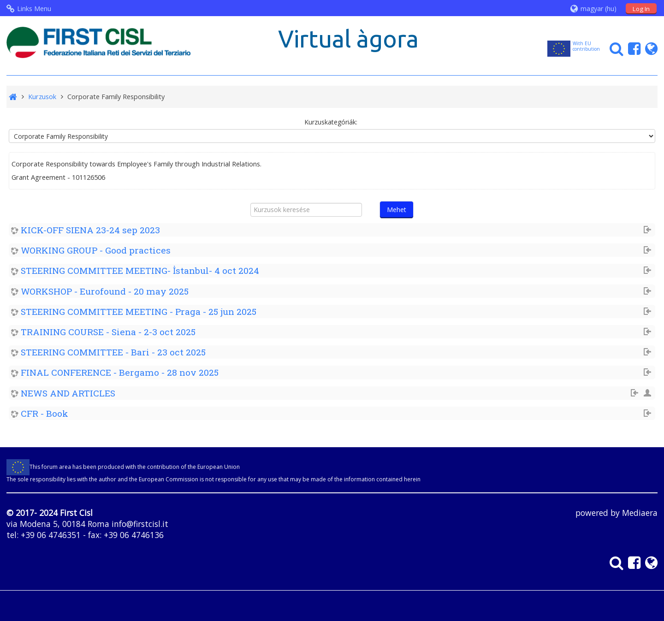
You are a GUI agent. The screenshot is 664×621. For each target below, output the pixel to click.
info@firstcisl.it (140, 523)
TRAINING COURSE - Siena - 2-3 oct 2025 (108, 331)
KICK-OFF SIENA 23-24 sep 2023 (90, 229)
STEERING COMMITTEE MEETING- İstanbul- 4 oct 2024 (140, 270)
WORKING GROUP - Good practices (96, 250)
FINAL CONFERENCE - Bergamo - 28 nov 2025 (120, 372)
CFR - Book (44, 413)
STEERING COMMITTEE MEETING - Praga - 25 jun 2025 (138, 311)
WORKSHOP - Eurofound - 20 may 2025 (105, 291)
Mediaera (640, 512)
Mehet (396, 209)
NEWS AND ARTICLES (68, 393)
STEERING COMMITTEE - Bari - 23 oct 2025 (113, 352)
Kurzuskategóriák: (330, 122)
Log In (641, 9)
